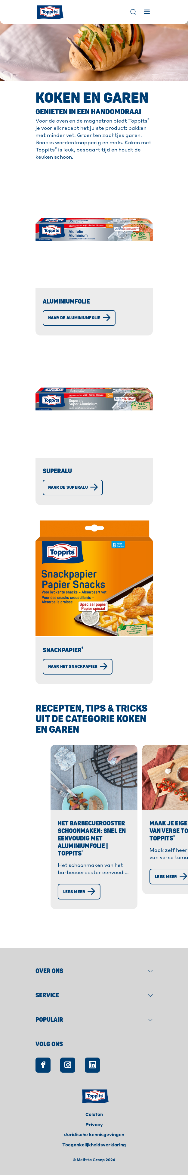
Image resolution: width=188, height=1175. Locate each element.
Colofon (94, 1115)
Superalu (57, 471)
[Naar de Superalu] (73, 487)
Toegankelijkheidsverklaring (94, 1145)
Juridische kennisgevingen (94, 1135)
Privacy (94, 1125)
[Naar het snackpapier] (78, 667)
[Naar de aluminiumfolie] (79, 318)
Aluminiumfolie (66, 301)
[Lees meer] (44, 921)
